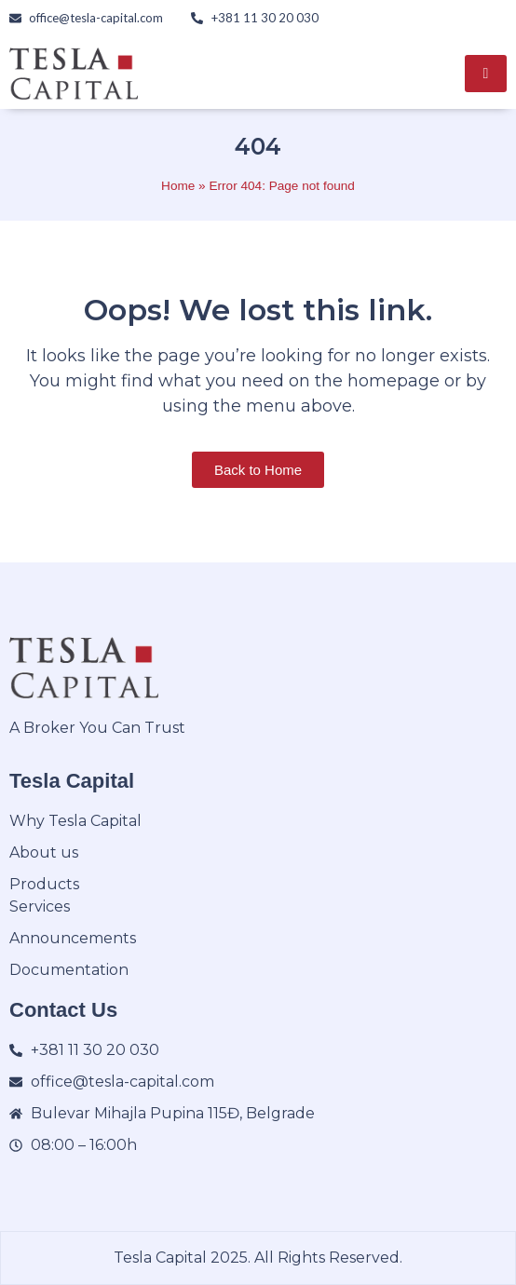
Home (178, 186)
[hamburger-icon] (486, 73)
